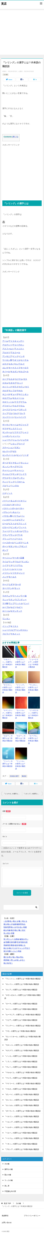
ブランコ (12, 535)
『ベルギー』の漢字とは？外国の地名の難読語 (21, 1127)
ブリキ (20, 535)
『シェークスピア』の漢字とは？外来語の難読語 (33, 663)
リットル (19, 603)
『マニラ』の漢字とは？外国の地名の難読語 (20, 1078)
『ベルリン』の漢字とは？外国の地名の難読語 (21, 1116)
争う (5, 939)
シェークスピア (9, 630)
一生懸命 (16, 939)
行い (26, 939)
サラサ (5, 429)
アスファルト (8, 349)
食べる (13, 927)
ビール (5, 524)
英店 (4, 3)
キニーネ (6, 394)
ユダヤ (11, 584)
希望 (5, 960)
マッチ (11, 562)
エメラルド (20, 364)
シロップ (14, 444)
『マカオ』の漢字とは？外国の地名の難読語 (20, 1089)
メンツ (22, 573)
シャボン (6, 436)
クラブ (17, 402)
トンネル (15, 486)
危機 (7, 942)
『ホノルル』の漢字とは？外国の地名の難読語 (21, 1105)
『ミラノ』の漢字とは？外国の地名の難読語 (20, 1061)
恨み (18, 957)
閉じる (15, 137)
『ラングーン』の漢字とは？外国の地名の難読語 (22, 1026)
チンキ (15, 474)
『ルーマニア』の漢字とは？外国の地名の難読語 (22, 1015)
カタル (5, 383)
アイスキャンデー (16, 341)
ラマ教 (5, 603)
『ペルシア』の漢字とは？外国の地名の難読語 (21, 1122)
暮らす (9, 924)
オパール (6, 372)
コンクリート (8, 417)
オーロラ (25, 368)
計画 (11, 942)
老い (11, 921)
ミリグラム (18, 565)
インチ (22, 356)
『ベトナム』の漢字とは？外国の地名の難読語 (21, 1138)
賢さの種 (7, 1175)
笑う (11, 963)
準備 (5, 945)
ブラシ (26, 531)
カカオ (11, 379)
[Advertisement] (22, 32)
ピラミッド (22, 524)
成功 (16, 945)
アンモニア (7, 356)
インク (15, 356)
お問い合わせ (7, 1222)
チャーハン (19, 470)
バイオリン (22, 501)
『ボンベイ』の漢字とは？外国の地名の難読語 (21, 1094)
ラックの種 (8, 1180)
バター (21, 508)
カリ (27, 387)
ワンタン (6, 619)
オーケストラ (14, 368)
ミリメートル (8, 569)
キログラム (7, 398)
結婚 (14, 924)
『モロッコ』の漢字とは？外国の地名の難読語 (21, 1045)
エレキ (5, 368)
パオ (12, 505)
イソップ (6, 626)
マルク (18, 562)
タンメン (6, 467)
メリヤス (14, 573)
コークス (6, 410)
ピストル (12, 524)
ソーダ (26, 455)
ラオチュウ (7, 596)
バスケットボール (10, 508)
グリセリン (7, 406)
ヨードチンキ (8, 588)
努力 (5, 951)
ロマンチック (16, 611)
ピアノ (22, 520)
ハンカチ (6, 520)
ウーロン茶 (7, 360)
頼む (10, 948)
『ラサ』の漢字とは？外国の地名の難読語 (20, 1031)
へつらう (14, 951)
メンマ (5, 577)
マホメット (15, 634)
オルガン (14, 372)
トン (9, 486)
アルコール (15, 353)
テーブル (12, 478)
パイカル (6, 505)
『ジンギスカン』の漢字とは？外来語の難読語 (33, 714)
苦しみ (13, 960)
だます (15, 948)
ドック (11, 482)
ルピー (20, 607)
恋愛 (12, 933)
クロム (22, 406)
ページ (13, 539)
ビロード (6, 527)
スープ (22, 444)
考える (24, 921)
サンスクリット (15, 429)
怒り (10, 957)
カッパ (20, 383)
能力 (12, 930)
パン (23, 516)
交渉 (18, 942)
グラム (24, 402)
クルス (15, 406)
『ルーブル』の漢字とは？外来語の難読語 (33, 739)
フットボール (16, 531)
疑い (14, 957)
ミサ (11, 565)
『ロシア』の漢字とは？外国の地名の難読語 (20, 990)
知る (23, 924)
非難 (9, 951)
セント (19, 455)
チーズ (13, 467)
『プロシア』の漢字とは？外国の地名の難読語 (21, 1149)
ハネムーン (15, 512)
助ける (6, 948)
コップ (5, 413)
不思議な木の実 (10, 1191)
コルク (16, 413)
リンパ (26, 603)
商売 (9, 945)
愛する (6, 957)
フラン (5, 535)
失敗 (22, 942)
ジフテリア (17, 432)
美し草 (6, 1186)
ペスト (20, 539)
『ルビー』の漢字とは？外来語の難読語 (20, 738)
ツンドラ (23, 474)
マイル (5, 562)
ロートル (6, 611)
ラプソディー (21, 600)
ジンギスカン (22, 630)
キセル (20, 391)
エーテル (25, 360)
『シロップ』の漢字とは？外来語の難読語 (33, 794)
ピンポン (14, 527)
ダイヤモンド (14, 463)
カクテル (19, 379)
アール (5, 341)
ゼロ (14, 451)
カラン (22, 387)
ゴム (11, 413)
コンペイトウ (20, 417)
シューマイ (7, 440)
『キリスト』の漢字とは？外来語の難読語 (7, 688)
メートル (18, 569)
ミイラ (5, 565)
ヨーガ (18, 584)
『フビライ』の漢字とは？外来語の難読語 (20, 663)
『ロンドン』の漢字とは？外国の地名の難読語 (21, 984)
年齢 (9, 930)
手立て (27, 948)
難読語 (24, 776)
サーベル (14, 425)
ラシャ (5, 600)
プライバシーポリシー (32, 1216)
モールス (12, 577)
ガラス (15, 387)
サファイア (24, 425)
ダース (5, 463)
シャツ (26, 432)
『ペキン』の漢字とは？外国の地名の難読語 (20, 1144)
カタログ (12, 383)
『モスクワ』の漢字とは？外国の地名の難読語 (21, 1050)
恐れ (21, 957)
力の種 (5, 74)
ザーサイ (6, 425)
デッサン (21, 478)
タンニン (25, 463)
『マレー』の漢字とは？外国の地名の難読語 (20, 1067)
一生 (5, 921)
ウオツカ (16, 360)
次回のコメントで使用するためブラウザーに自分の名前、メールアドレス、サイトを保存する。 (21, 852)
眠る (5, 930)
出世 (26, 942)
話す (23, 930)
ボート (5, 546)
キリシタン (24, 394)
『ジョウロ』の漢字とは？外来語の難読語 (13, 794)
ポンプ (5, 550)
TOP (7, 1203)
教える (15, 921)
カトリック (7, 387)
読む (9, 933)
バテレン (6, 512)
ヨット (17, 588)
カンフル (12, 391)
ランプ (11, 603)
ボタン (11, 546)
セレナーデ (7, 451)
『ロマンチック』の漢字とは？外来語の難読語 (7, 714)
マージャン (7, 558)
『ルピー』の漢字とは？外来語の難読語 (7, 738)
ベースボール (8, 543)
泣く (23, 960)
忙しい (9, 939)
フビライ (6, 634)
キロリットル (8, 402)
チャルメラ (7, 474)
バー (4, 501)
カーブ (5, 379)
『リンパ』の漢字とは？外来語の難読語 (7, 763)
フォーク (6, 531)
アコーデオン (18, 345)
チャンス (21, 948)
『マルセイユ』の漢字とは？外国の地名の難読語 (22, 1072)
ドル (4, 486)
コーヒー (14, 410)
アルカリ (6, 353)
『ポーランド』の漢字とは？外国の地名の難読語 (22, 1111)
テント (5, 482)
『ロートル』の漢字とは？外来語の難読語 (20, 714)
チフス (20, 467)
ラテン (11, 600)
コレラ (22, 413)
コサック (23, 410)
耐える (23, 945)
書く (20, 921)
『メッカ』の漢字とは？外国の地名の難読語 (20, 1056)
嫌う (9, 960)
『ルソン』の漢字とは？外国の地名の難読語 (20, 1009)
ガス (25, 379)
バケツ (18, 505)
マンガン (25, 562)
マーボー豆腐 (18, 558)
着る (5, 924)
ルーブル (6, 607)
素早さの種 (8, 1169)
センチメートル (9, 455)
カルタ (5, 391)
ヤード (5, 584)
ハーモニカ (11, 501)
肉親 (25, 927)
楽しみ (18, 960)
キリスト (14, 626)
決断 (14, 942)
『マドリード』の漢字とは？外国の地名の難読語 (22, 1083)
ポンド (24, 546)
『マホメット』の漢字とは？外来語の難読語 (7, 663)
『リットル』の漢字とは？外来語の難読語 (20, 765)
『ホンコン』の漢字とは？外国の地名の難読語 (21, 1100)
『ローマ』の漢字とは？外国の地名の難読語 (20, 1004)
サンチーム (7, 432)
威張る (22, 939)
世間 (9, 927)
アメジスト (19, 349)
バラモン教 (7, 516)
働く (20, 930)
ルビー (13, 607)
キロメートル (18, 398)
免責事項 (5, 1216)
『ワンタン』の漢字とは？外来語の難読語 (33, 688)
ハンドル (14, 520)
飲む (16, 930)
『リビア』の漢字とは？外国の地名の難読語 (20, 1020)
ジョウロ (25, 440)
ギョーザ (14, 394)
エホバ (11, 364)
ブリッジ (6, 539)
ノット (10, 493)
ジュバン (16, 440)
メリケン (6, 573)
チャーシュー (8, 470)
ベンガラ (18, 543)
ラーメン (16, 596)
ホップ (18, 546)
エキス (5, 364)
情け (5, 963)
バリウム (16, 516)
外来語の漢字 (14, 776)
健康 (18, 924)
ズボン (17, 448)
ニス (4, 493)
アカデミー (7, 345)
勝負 (12, 945)
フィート (23, 527)
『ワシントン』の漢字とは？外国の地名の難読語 (22, 979)
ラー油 (24, 596)
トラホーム (20, 482)
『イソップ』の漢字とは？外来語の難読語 (20, 688)
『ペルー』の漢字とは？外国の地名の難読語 (20, 1133)
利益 (19, 951)
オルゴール (24, 372)
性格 (5, 927)
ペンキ (26, 543)
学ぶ (5, 933)
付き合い (19, 927)
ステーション (8, 448)
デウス (5, 478)
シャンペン (15, 436)
